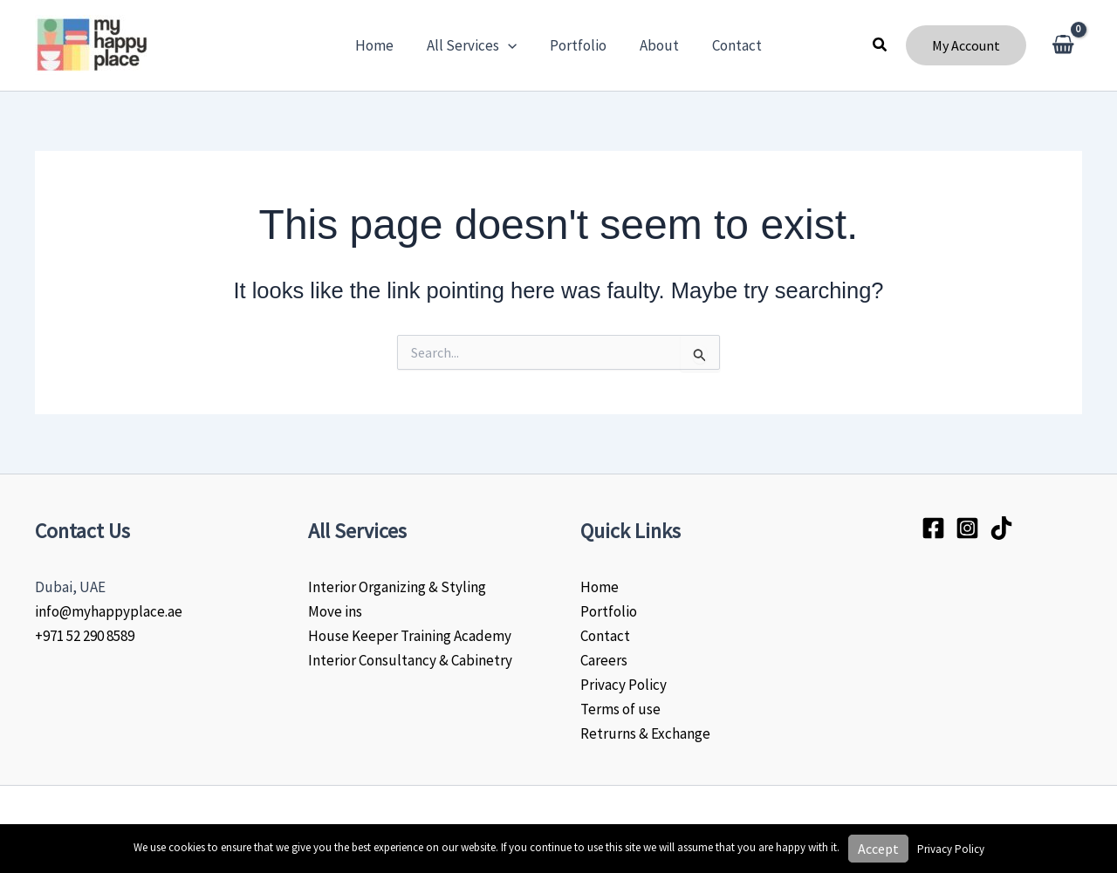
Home (599, 587)
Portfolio (608, 611)
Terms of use (620, 709)
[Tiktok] (1001, 528)
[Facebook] (933, 528)
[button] (880, 45)
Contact (605, 635)
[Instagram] (967, 528)
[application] (511, 45)
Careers (603, 660)
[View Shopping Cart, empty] (1063, 45)
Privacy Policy (623, 684)
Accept (878, 848)
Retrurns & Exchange (645, 733)
